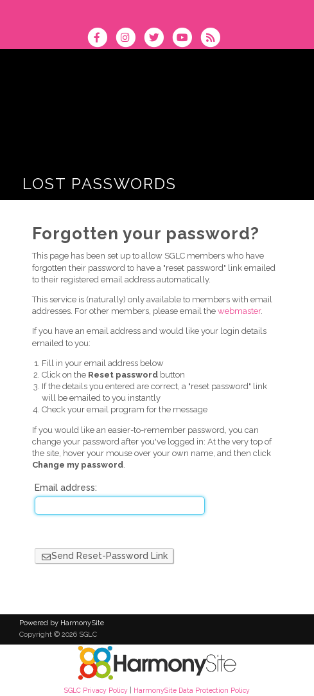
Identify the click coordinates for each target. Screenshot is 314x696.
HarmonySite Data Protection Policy (192, 690)
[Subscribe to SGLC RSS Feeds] (213, 39)
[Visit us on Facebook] (101, 39)
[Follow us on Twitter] (158, 39)
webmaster (239, 311)
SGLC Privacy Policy (96, 690)
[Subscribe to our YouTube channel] (186, 39)
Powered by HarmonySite (61, 623)
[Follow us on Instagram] (130, 39)
